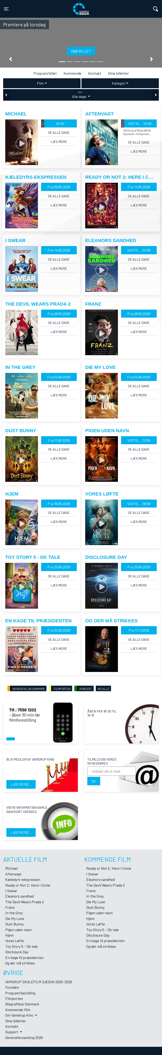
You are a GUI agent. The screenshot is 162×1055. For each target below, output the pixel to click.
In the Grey (14, 912)
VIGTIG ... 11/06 (138, 440)
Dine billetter (118, 73)
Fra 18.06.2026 (59, 503)
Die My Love (14, 918)
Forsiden (12, 987)
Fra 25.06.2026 (138, 567)
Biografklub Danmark (22, 1004)
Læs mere (59, 141)
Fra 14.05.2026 (139, 186)
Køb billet (81, 51)
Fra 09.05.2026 (58, 186)
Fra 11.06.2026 (59, 440)
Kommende (72, 73)
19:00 (52, 123)
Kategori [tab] (119, 83)
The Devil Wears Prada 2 (24, 901)
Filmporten (14, 998)
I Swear (11, 890)
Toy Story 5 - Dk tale (21, 946)
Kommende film (17, 1009)
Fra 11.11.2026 (138, 630)
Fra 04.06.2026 (58, 377)
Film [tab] (40, 83)
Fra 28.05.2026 (58, 313)
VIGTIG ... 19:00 (136, 123)
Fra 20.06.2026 (58, 567)
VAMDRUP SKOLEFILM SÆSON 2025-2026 (38, 981)
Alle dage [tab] (81, 95)
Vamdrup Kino (46, 6)
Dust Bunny (14, 924)
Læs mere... (21, 784)
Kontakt (94, 73)
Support (12, 1031)
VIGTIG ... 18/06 (139, 503)
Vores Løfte (14, 940)
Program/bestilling (20, 993)
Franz (10, 907)
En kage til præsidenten (24, 957)
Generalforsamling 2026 (24, 1037)
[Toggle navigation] (6, 8)
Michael (11, 868)
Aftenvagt (13, 874)
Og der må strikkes (20, 963)
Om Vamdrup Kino (19, 1015)
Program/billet (45, 73)
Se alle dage (59, 132)
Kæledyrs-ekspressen (22, 879)
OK (94, 781)
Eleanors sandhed (19, 896)
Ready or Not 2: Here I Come (27, 885)
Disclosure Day (16, 951)
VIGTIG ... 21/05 (139, 250)
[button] (10, 59)
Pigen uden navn (18, 929)
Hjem (9, 935)
